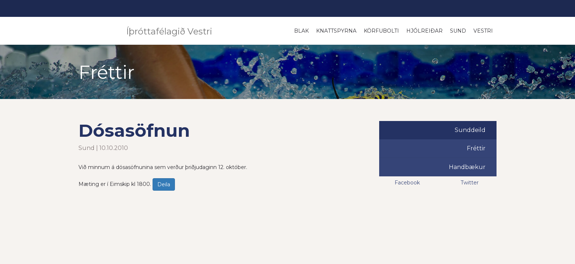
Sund (458, 30)
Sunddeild (470, 129)
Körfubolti (381, 30)
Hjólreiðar (424, 30)
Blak (301, 30)
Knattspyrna (336, 30)
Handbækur (467, 167)
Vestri (483, 30)
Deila (163, 184)
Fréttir (476, 148)
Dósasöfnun (134, 130)
